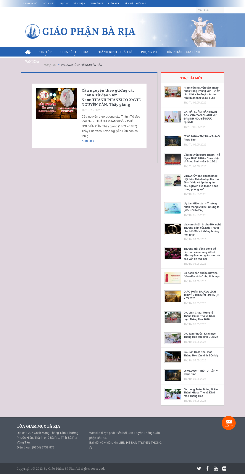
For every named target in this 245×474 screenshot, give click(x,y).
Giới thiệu (48, 3)
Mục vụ (64, 3)
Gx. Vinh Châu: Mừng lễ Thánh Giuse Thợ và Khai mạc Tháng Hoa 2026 (199, 316)
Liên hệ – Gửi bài (135, 3)
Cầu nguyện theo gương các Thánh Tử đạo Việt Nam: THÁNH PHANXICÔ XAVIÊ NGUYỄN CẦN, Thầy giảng (111, 97)
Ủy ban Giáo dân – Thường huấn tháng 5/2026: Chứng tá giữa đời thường (201, 207)
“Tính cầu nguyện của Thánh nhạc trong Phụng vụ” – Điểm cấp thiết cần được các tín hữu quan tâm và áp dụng (202, 92)
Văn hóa (32, 61)
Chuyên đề (97, 3)
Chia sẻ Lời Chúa (74, 52)
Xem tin (88, 140)
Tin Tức (45, 52)
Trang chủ (30, 3)
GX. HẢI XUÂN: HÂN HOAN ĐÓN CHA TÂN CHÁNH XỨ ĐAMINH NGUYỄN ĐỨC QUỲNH (200, 117)
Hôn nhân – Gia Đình (183, 52)
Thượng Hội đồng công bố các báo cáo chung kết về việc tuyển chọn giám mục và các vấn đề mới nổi (202, 253)
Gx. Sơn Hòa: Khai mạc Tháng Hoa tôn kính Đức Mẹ (201, 354)
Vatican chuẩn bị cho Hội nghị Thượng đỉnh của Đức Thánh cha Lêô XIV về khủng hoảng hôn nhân (202, 229)
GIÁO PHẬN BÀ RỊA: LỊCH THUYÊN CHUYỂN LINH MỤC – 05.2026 (201, 295)
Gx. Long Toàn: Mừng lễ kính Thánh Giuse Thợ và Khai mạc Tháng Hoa (201, 393)
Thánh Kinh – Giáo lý (114, 52)
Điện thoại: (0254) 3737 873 (35, 447)
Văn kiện (79, 3)
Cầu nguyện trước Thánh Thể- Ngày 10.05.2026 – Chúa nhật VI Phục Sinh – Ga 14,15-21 (202, 158)
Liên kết (113, 3)
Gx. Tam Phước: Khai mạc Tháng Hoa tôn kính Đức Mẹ (201, 335)
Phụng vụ (149, 52)
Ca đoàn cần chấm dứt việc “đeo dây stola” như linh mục (202, 275)
